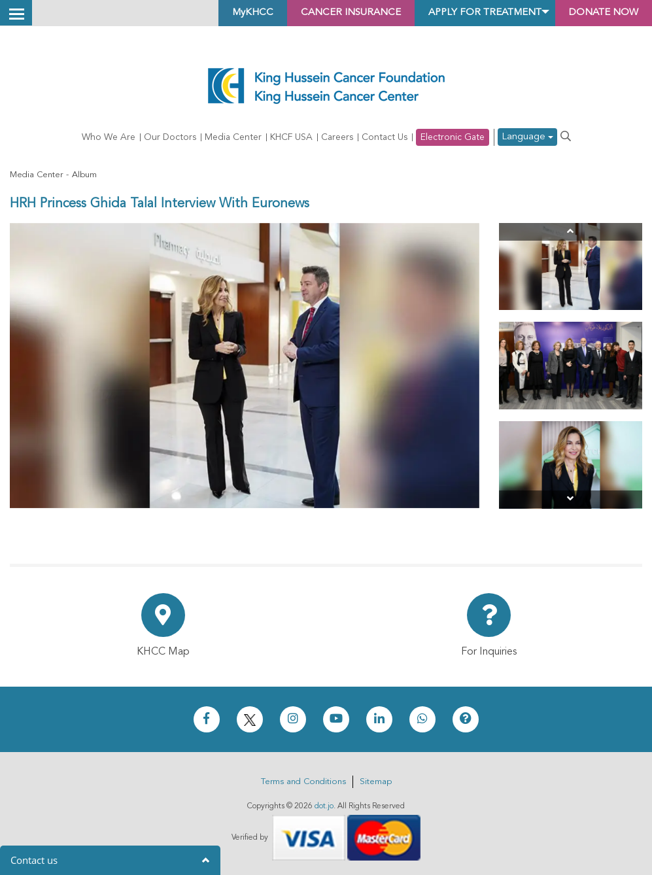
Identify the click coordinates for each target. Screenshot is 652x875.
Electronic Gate (452, 137)
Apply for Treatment (470, 13)
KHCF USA (291, 137)
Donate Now (599, 13)
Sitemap (376, 782)
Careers (337, 137)
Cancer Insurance (327, 13)
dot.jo (324, 806)
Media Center (233, 137)
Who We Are (108, 137)
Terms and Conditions (303, 782)
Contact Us (384, 137)
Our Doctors (170, 137)
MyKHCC (223, 13)
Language (527, 138)
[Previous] (570, 232)
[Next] (570, 499)
